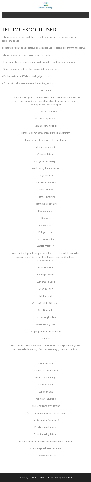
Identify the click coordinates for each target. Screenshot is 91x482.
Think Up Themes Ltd (39, 477)
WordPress (67, 477)
